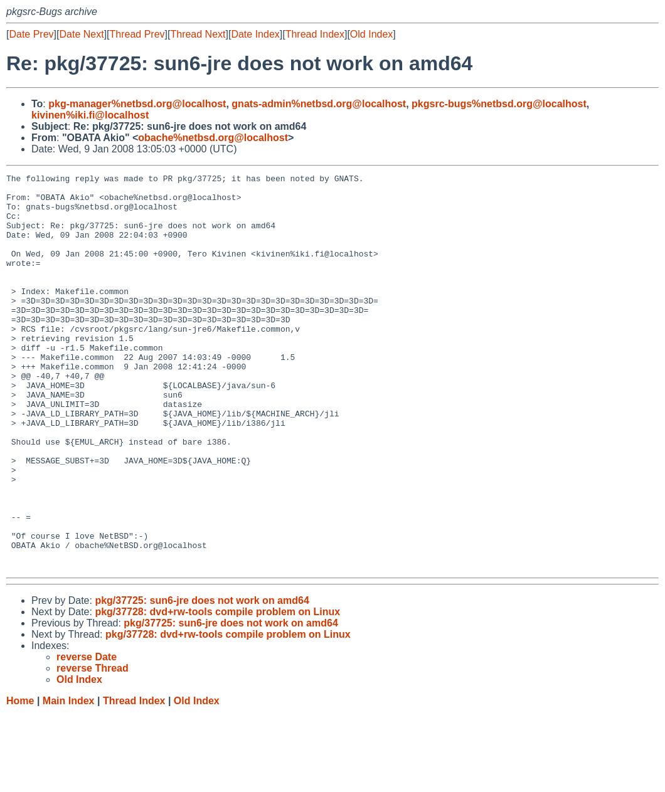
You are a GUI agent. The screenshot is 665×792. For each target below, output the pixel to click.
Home (20, 779)
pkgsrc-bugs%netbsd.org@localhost (499, 103)
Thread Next (197, 34)
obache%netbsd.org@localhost (213, 137)
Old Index (371, 34)
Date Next (81, 34)
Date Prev (31, 34)
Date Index (255, 34)
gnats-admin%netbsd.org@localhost (318, 103)
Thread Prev (137, 34)
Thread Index (314, 34)
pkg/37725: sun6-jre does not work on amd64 (202, 679)
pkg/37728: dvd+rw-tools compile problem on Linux (217, 690)
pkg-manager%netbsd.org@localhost (137, 103)
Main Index (69, 779)
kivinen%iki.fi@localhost (90, 115)
